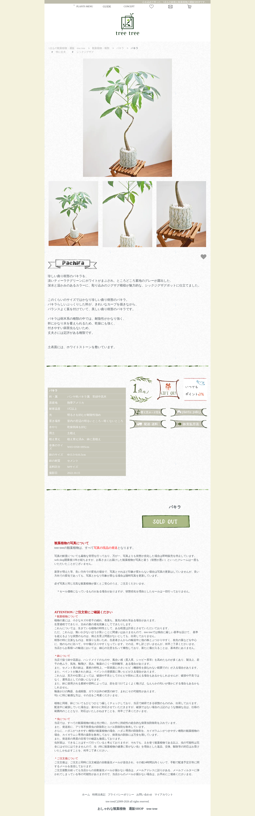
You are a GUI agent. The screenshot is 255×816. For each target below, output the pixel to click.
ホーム (86, 794)
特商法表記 (98, 794)
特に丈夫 (61, 51)
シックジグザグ (85, 51)
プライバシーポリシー (121, 794)
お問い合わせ (144, 794)
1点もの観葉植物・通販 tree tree (66, 48)
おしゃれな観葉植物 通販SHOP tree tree (127, 808)
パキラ (120, 48)
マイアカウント (164, 794)
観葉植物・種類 (100, 48)
